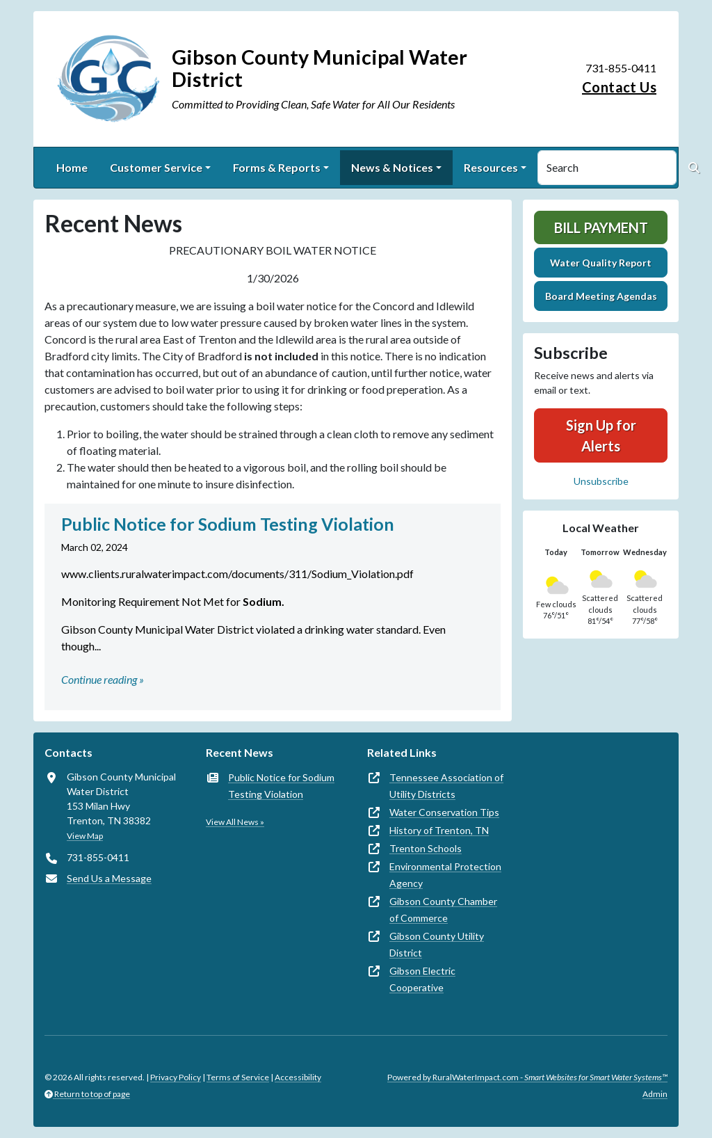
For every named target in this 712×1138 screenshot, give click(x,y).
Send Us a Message (109, 878)
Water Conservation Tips (444, 812)
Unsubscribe (601, 481)
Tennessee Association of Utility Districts (446, 785)
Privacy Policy (175, 1077)
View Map (85, 836)
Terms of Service (238, 1077)
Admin (655, 1094)
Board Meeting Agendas (601, 296)
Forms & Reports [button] (277, 167)
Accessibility (298, 1077)
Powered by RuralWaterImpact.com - (527, 1077)
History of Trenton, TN (439, 830)
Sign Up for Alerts (601, 435)
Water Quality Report (601, 263)
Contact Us (619, 87)
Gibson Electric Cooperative (422, 979)
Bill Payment (601, 227)
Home (72, 167)
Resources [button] (491, 167)
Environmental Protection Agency (445, 874)
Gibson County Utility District (436, 944)
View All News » (235, 822)
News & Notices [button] (392, 167)
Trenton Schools (425, 848)
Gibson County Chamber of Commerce (443, 909)
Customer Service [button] (156, 167)
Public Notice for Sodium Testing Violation (281, 785)
